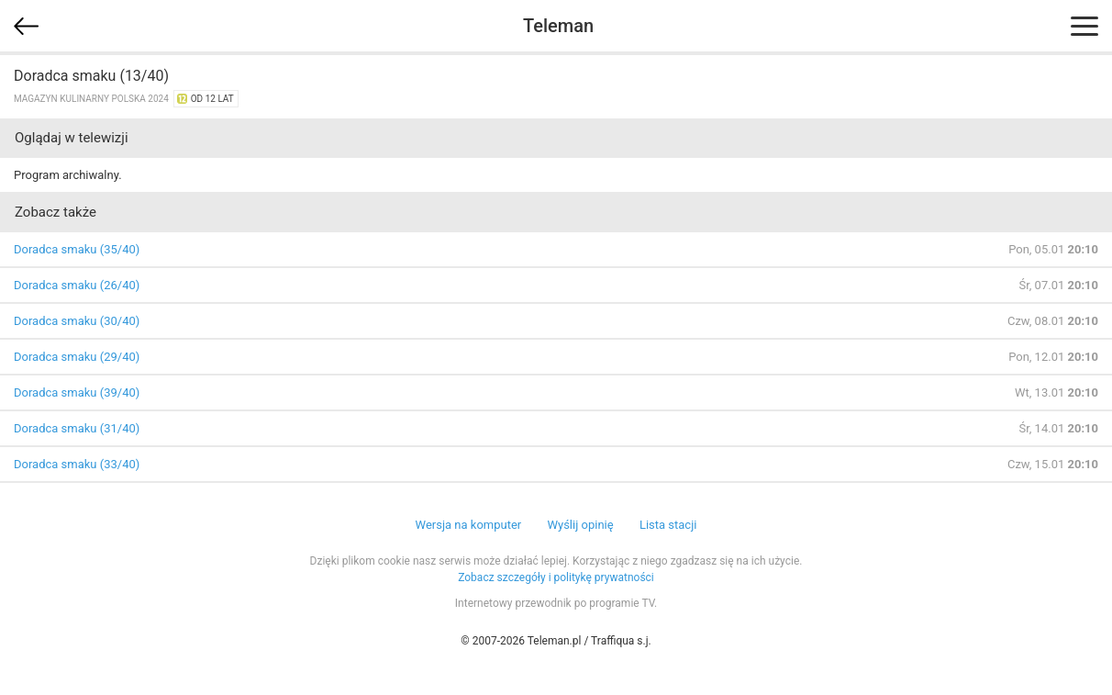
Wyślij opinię (580, 525)
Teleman (558, 26)
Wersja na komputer (469, 525)
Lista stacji (668, 525)
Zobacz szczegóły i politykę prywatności (556, 577)
